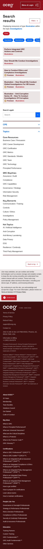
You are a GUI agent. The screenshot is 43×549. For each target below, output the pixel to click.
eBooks (29, 40)
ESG (5, 243)
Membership (7, 401)
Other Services (8, 544)
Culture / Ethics (9, 212)
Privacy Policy (21, 292)
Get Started (7, 411)
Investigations (8, 216)
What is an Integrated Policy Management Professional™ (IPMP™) (17, 471)
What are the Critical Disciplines (14, 433)
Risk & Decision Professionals (13, 512)
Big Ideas (6, 420)
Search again (8, 110)
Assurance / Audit (10, 176)
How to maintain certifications (13, 496)
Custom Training (8, 534)
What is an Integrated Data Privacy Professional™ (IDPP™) (15, 476)
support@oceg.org (9, 324)
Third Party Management (13, 251)
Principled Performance (12, 168)
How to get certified (9, 486)
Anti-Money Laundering (12, 235)
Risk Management (10, 196)
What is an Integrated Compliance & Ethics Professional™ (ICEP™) (17, 466)
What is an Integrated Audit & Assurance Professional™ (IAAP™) (17, 460)
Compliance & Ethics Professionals (15, 515)
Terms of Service (7, 292)
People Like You (9, 501)
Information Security (11, 192)
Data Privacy (8, 239)
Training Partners (9, 531)
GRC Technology (9, 164)
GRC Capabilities (10, 184)
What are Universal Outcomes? (13, 430)
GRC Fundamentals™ (10, 537)
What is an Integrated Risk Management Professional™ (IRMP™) (16, 482)
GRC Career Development (13, 144)
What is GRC (7, 424)
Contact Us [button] (7, 328)
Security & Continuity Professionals (15, 518)
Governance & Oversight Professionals (16, 505)
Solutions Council (9, 408)
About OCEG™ (8, 395)
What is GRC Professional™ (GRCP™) (16, 452)
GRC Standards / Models (13, 156)
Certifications (8, 449)
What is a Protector (9, 437)
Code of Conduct (9, 415)
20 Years (6, 398)
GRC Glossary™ (8, 443)
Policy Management (11, 220)
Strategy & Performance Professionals (16, 508)
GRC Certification (10, 148)
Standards (7, 40)
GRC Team (7, 160)
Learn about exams (9, 493)
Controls (6, 208)
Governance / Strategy (12, 188)
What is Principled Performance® (14, 427)
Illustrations (19, 40)
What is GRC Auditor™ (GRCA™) (14, 456)
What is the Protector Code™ (13, 440)
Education (6, 527)
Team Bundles (8, 405)
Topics (21, 131)
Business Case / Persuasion (14, 140)
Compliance (7, 180)
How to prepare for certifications (14, 490)
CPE (21, 124)
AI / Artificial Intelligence (12, 227)
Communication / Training (13, 204)
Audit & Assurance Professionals (14, 521)
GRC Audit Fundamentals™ (12, 540)
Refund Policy (7, 320)
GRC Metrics (8, 152)
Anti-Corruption (9, 231)
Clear (6, 33)
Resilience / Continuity (11, 247)
